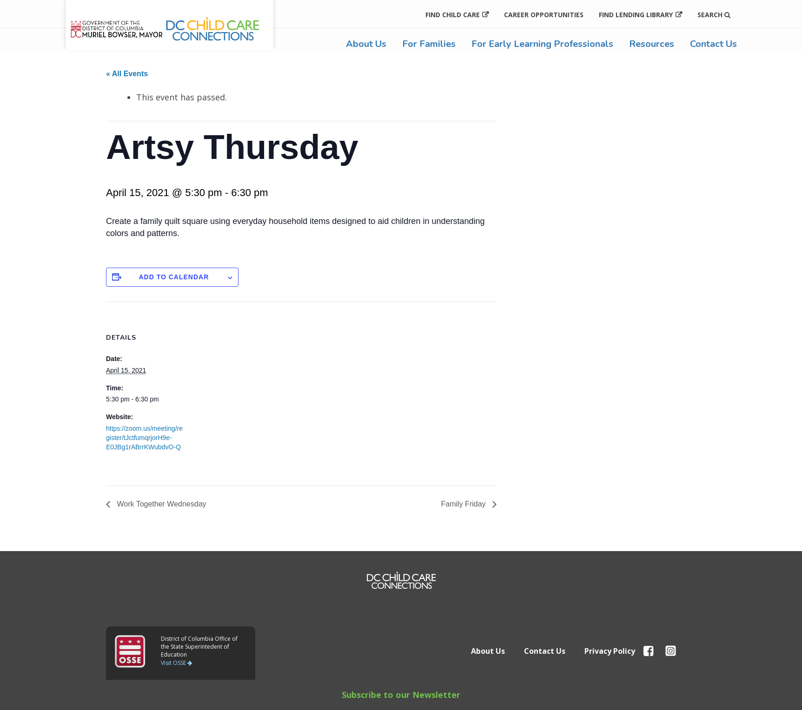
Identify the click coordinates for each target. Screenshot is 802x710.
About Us (366, 44)
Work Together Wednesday (160, 504)
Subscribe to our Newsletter (401, 694)
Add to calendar (174, 277)
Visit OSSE (176, 663)
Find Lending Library (636, 14)
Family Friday (464, 504)
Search (713, 14)
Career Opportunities (543, 14)
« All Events (127, 74)
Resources (651, 44)
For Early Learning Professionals (542, 44)
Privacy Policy (609, 651)
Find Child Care (452, 14)
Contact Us (713, 44)
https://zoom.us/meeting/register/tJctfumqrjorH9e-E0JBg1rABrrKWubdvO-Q (144, 438)
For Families (429, 44)
